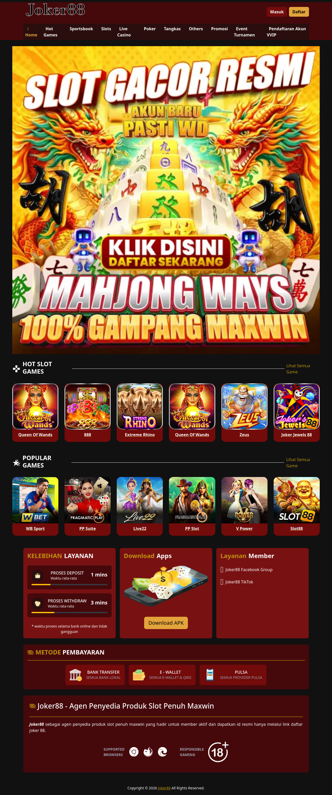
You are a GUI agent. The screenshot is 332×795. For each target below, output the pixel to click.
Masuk (277, 12)
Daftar (298, 12)
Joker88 (164, 788)
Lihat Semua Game (298, 369)
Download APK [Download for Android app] (166, 622)
